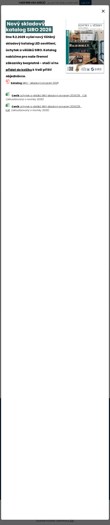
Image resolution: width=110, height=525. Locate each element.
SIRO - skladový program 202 (34, 83)
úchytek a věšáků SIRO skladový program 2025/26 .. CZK (49, 95)
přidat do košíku (19, 70)
